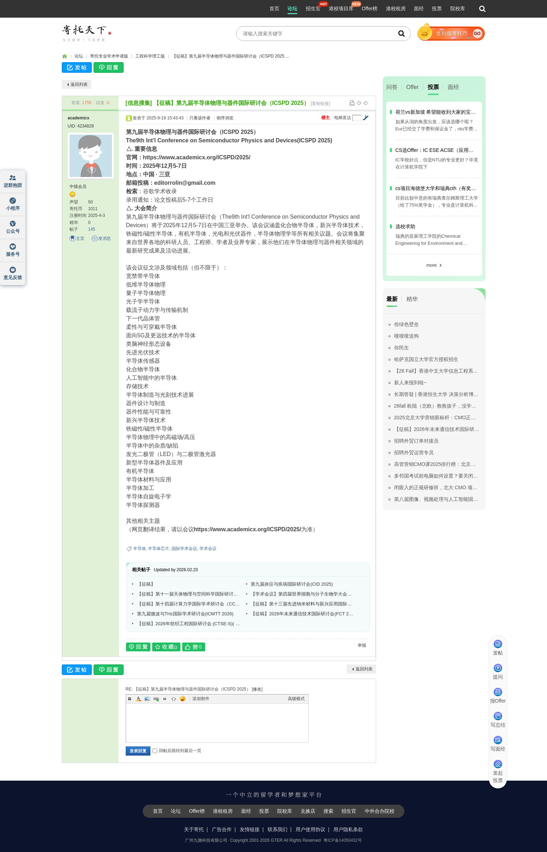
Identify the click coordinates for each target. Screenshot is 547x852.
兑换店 (308, 811)
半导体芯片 (158, 548)
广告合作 (222, 829)
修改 (257, 689)
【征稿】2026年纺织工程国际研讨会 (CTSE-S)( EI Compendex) (189, 623)
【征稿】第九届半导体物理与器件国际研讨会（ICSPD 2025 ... (230, 56)
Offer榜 (369, 8)
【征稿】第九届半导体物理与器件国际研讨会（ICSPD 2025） (231, 103)
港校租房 (396, 8)
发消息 (104, 238)
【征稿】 (146, 584)
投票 (437, 8)
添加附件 (200, 698)
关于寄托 (194, 829)
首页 (274, 8)
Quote (164, 698)
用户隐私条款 (348, 829)
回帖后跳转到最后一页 (177, 750)
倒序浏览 (224, 118)
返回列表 (79, 84)
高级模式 (296, 698)
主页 (80, 238)
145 (91, 229)
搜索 (328, 811)
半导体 (139, 548)
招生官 (313, 8)
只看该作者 (199, 118)
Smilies (182, 698)
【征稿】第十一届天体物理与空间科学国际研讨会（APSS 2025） (189, 594)
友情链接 (250, 829)
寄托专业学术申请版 (109, 56)
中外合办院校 (379, 811)
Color (138, 698)
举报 (362, 645)
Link (156, 698)
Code (173, 698)
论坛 (292, 8)
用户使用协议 (310, 829)
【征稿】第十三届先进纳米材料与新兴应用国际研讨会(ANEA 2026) (303, 604)
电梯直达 (342, 117)
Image (147, 698)
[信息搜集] (139, 103)
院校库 (457, 8)
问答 (392, 87)
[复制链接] (320, 103)
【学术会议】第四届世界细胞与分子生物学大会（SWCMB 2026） (303, 594)
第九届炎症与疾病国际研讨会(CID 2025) (292, 584)
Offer (412, 87)
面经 (419, 8)
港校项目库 (341, 8)
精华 (412, 299)
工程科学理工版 (150, 56)
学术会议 (208, 548)
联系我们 (277, 829)
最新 (392, 299)
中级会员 (78, 186)
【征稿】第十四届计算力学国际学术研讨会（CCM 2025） (189, 604)
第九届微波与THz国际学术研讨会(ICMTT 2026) (185, 613)
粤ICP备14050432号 (342, 840)
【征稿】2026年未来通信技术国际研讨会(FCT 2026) (303, 613)
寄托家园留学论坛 (64, 56)
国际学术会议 (184, 548)
